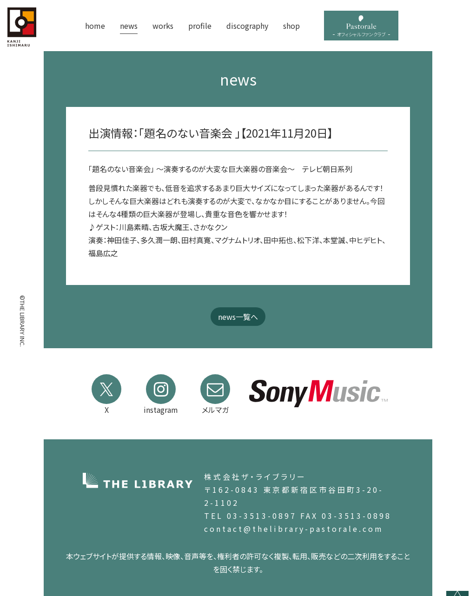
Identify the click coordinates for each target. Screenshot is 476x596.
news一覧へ (238, 316)
